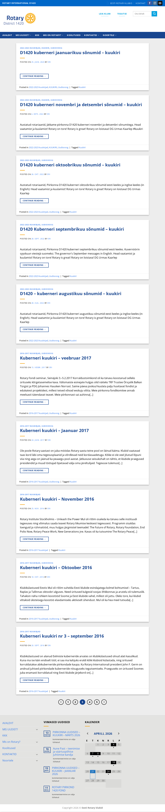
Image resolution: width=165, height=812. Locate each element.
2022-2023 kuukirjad (30, 48)
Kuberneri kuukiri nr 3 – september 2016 (62, 636)
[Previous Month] (87, 733)
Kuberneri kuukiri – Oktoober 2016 (56, 567)
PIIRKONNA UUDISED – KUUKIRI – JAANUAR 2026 (65, 771)
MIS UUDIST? (23, 35)
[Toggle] (37, 729)
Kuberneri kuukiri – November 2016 (57, 499)
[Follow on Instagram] (155, 3)
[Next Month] (118, 733)
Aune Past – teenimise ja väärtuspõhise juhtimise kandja (66, 751)
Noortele (109, 35)
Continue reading (34, 76)
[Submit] (154, 14)
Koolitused (74, 35)
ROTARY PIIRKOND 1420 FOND (63, 789)
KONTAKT (140, 3)
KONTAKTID (91, 35)
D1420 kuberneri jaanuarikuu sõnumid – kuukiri (70, 52)
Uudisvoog (56, 48)
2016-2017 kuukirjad (30, 353)
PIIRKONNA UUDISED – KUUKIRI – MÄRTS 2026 (66, 734)
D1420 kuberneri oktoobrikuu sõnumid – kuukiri (70, 165)
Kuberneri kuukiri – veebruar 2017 (55, 358)
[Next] (104, 702)
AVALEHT (7, 35)
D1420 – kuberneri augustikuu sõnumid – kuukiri (70, 293)
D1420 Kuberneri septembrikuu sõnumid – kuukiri (72, 229)
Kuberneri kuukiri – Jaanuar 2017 (54, 430)
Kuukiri (82, 87)
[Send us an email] (160, 3)
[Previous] (61, 702)
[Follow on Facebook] (149, 3)
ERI (49, 62)
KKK (37, 35)
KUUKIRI (45, 48)
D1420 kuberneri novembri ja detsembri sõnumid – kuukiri (81, 104)
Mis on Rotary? (53, 35)
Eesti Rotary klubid (121, 3)
